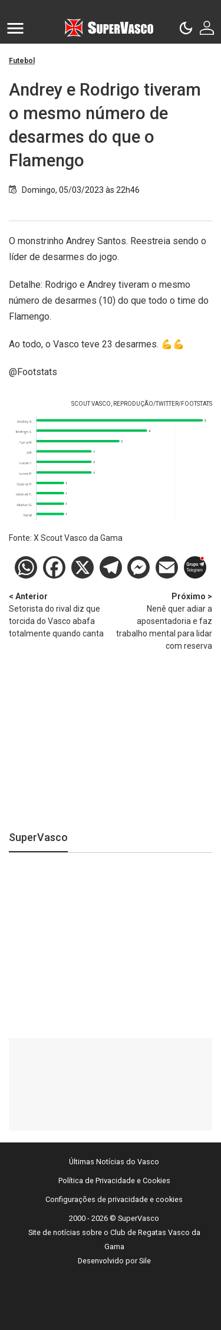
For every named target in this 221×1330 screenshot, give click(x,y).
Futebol (22, 61)
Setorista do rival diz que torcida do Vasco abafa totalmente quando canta (60, 614)
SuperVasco (38, 837)
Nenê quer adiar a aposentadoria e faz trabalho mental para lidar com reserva (162, 620)
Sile (145, 1260)
